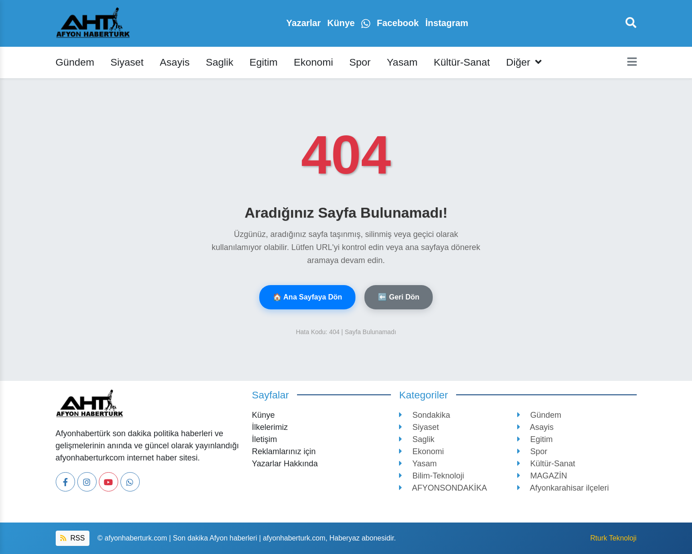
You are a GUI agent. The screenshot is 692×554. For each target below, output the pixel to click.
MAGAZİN (542, 475)
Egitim (263, 62)
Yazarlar (304, 23)
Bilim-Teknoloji (431, 475)
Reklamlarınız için (284, 451)
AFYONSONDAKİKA (443, 487)
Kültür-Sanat (462, 62)
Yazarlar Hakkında (285, 463)
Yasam (402, 62)
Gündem (75, 62)
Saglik (219, 62)
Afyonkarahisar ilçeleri (563, 487)
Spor (360, 62)
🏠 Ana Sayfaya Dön (307, 297)
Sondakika (424, 415)
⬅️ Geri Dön (398, 297)
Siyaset (127, 62)
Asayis (175, 62)
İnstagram (446, 23)
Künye (342, 23)
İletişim (264, 439)
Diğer (523, 62)
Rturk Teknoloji (613, 538)
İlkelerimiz (270, 427)
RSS (72, 538)
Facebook (399, 23)
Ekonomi (313, 62)
